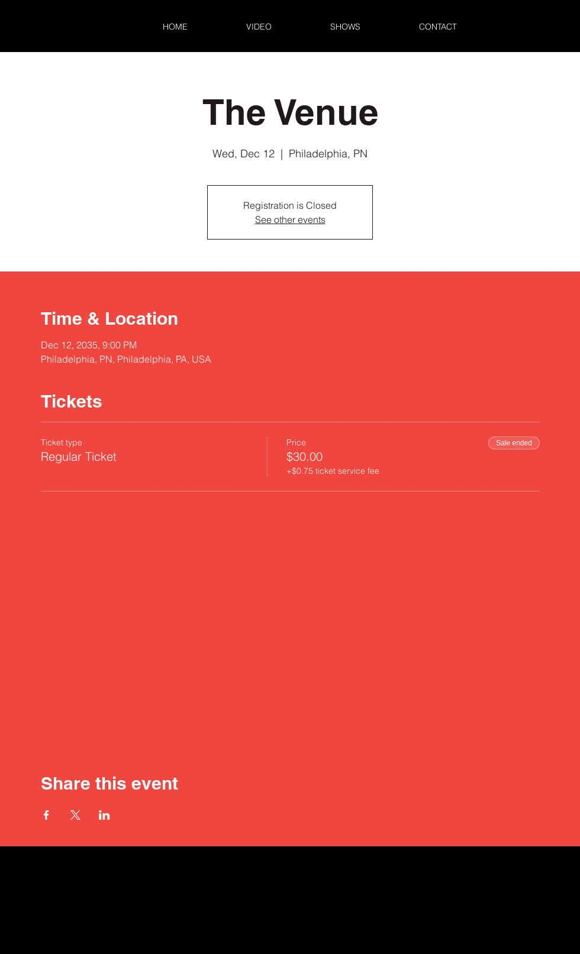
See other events (290, 219)
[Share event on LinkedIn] (104, 815)
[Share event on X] (75, 815)
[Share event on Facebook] (46, 815)
